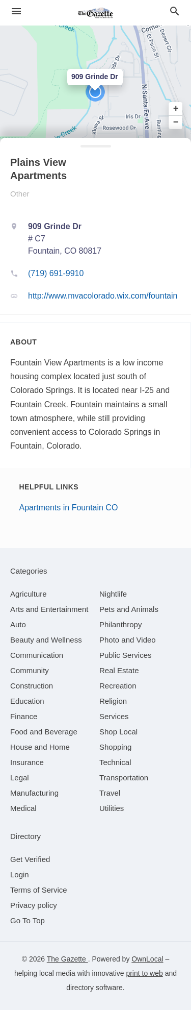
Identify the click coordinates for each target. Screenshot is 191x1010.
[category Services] (114, 716)
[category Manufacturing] (34, 793)
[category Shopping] (115, 747)
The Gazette (67, 959)
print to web (144, 973)
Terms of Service (38, 889)
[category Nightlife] (113, 593)
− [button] (176, 122)
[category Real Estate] (119, 670)
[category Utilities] (111, 808)
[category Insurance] (27, 762)
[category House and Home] (40, 747)
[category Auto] (18, 624)
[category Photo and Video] (127, 639)
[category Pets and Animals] (128, 609)
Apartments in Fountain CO (68, 507)
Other (20, 193)
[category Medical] (23, 808)
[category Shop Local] (118, 731)
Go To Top (27, 920)
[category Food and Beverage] (43, 731)
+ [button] (176, 109)
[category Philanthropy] (120, 624)
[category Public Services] (125, 655)
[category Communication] (36, 655)
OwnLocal (147, 959)
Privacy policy (33, 905)
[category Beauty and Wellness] (46, 639)
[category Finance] (23, 716)
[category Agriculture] (28, 593)
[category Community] (29, 670)
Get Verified (30, 859)
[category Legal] (19, 777)
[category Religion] (113, 701)
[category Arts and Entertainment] (49, 609)
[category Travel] (109, 793)
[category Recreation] (118, 685)
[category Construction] (31, 685)
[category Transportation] (123, 777)
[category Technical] (115, 762)
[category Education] (27, 701)
